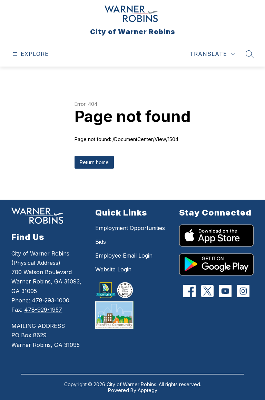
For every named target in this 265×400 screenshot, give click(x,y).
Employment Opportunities (130, 227)
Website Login (113, 269)
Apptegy (147, 390)
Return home (94, 162)
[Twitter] (207, 290)
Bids (100, 241)
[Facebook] (189, 290)
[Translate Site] (212, 54)
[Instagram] (243, 290)
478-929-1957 (43, 309)
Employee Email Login (124, 255)
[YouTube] (225, 290)
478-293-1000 (50, 300)
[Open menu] (30, 54)
